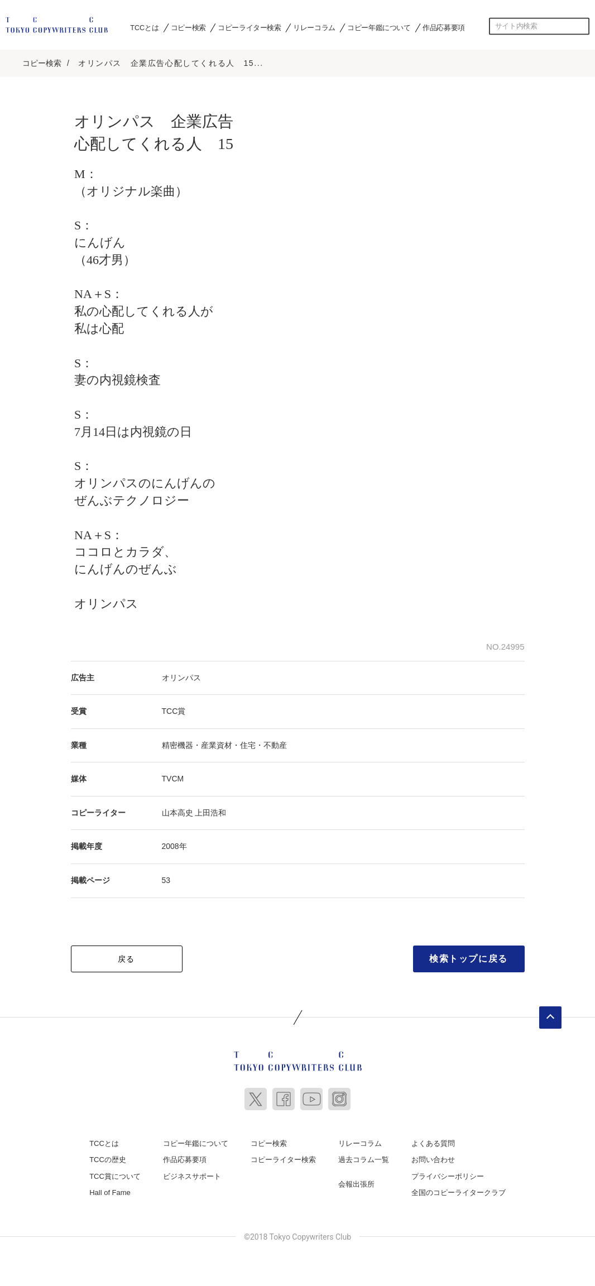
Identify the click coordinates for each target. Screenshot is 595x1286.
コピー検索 (188, 27)
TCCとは (144, 27)
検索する (581, 26)
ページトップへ (550, 1016)
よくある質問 (433, 1142)
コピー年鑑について (378, 27)
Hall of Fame (110, 1191)
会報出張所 (356, 1183)
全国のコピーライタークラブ (458, 1191)
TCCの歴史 (107, 1158)
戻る (126, 957)
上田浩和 (210, 811)
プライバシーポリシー (447, 1175)
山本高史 (177, 811)
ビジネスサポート (192, 1175)
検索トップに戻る (468, 957)
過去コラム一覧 (363, 1158)
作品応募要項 (444, 27)
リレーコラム (314, 27)
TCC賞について (115, 1175)
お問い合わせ (433, 1158)
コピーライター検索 (249, 27)
